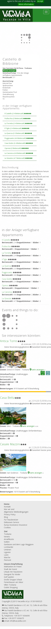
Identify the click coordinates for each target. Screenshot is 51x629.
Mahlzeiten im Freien (13, 566)
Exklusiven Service (11, 522)
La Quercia (6, 266)
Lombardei (8, 547)
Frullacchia (6, 246)
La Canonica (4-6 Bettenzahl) (19, 153)
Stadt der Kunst (10, 569)
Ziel (5, 531)
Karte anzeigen (9, 70)
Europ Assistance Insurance (15, 525)
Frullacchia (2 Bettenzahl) (17, 118)
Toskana (7, 534)
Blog (6, 517)
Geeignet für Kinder (12, 574)
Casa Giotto (7, 279)
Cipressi (5, 285)
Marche (7, 557)
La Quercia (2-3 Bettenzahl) (18, 133)
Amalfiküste (9, 539)
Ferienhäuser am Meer (13, 582)
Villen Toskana (10, 585)
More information (26, 4)
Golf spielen (9, 577)
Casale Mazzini (10, 444)
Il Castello (6, 240)
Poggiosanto (7, 272)
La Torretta (6, 253)
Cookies (7, 527)
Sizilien (7, 542)
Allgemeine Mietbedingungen (16, 512)
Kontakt (7, 506)
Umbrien (7, 549)
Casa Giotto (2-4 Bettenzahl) (19, 143)
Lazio (6, 555)
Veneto (7, 536)
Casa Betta (7, 397)
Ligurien (7, 552)
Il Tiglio (4, 259)
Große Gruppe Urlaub (13, 579)
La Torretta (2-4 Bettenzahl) (18, 123)
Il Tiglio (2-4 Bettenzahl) (17, 128)
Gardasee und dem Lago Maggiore (18, 544)
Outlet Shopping (11, 587)
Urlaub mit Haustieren (13, 572)
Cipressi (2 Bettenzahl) (17, 148)
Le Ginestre (7, 298)
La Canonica (7, 292)
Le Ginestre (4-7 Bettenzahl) (18, 158)
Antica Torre (8, 341)
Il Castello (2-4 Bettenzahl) (18, 113)
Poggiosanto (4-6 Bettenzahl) (19, 138)
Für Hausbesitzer (11, 519)
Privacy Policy (9, 514)
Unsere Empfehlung (13, 564)
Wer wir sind (9, 509)
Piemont (7, 560)
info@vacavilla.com (18, 621)
